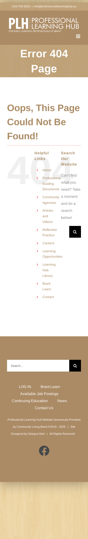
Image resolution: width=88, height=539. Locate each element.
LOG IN (25, 387)
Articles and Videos (47, 216)
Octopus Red (36, 433)
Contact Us (44, 408)
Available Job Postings (39, 394)
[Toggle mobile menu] (78, 36)
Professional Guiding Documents (51, 183)
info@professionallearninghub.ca (55, 6)
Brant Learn (50, 387)
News (62, 401)
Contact (48, 297)
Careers (48, 243)
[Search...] (65, 232)
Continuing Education (30, 401)
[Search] (75, 232)
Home (46, 170)
